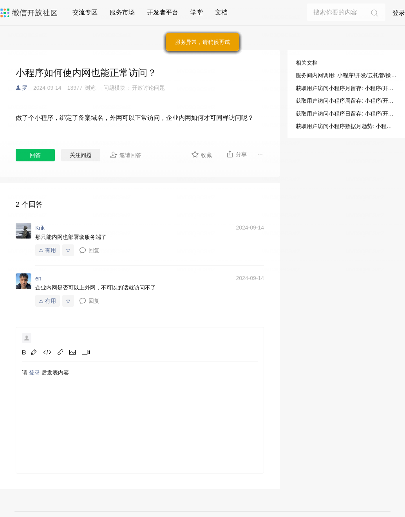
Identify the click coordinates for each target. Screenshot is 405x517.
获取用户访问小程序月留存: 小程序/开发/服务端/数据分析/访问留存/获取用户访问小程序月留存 (346, 88)
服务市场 (122, 12)
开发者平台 (162, 12)
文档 (221, 12)
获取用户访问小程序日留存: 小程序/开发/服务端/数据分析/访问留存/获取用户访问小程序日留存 (346, 113)
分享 (236, 154)
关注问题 (81, 155)
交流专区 (85, 12)
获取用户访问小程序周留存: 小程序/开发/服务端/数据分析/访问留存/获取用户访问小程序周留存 (346, 101)
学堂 (196, 12)
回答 (35, 155)
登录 (398, 12)
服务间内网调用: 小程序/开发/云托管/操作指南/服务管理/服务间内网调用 (346, 75)
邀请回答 (125, 155)
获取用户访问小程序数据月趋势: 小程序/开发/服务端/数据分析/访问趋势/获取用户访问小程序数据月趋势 (346, 126)
